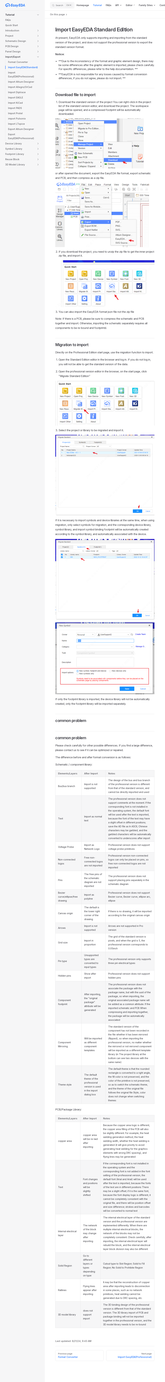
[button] (22, 14)
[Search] (62, 5)
